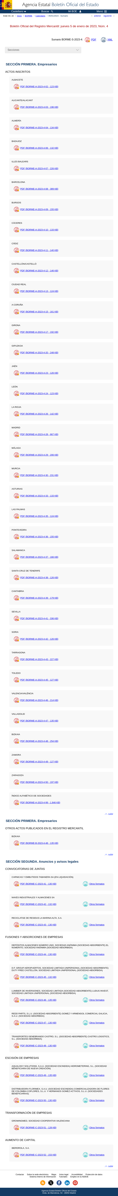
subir (110, 814)
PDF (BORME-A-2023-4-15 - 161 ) (39, 311)
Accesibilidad (77, 1174)
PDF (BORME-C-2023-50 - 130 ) (38, 1100)
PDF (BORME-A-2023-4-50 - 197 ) (39, 782)
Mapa (53, 1174)
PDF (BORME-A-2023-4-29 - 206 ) (39, 455)
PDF (93, 39)
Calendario (40, 16)
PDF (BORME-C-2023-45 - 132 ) (38, 977)
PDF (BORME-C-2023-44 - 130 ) (38, 954)
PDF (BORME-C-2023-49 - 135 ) (38, 1075)
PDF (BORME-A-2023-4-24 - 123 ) (39, 393)
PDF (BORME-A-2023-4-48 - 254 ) (39, 741)
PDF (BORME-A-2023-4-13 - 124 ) (39, 291)
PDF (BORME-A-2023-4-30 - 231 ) (39, 475)
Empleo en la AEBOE (79, 1177)
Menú (102, 11)
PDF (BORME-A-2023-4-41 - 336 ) (39, 618)
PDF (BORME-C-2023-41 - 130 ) (38, 884)
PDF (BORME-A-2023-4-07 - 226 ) (39, 168)
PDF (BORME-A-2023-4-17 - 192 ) (39, 332)
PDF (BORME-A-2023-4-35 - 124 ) (39, 516)
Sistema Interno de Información (43, 1177)
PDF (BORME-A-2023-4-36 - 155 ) (39, 536)
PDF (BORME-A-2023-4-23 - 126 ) (39, 373)
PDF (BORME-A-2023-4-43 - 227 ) (39, 659)
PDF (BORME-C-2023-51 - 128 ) (38, 1127)
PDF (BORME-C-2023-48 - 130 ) (38, 1045)
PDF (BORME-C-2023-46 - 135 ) (38, 1000)
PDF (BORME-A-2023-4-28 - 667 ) (39, 434)
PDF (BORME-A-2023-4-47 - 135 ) (39, 720)
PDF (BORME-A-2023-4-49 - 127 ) (39, 761)
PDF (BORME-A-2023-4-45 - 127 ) (39, 680)
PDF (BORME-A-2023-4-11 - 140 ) (39, 250)
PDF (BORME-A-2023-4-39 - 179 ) (39, 598)
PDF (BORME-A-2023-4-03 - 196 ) (39, 107)
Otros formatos (96, 884)
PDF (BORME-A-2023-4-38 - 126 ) (39, 577)
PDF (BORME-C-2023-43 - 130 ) (38, 924)
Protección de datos (94, 1174)
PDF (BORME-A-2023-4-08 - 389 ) (39, 189)
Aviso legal (63, 1174)
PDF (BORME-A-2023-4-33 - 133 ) (39, 496)
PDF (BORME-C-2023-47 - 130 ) (38, 1022)
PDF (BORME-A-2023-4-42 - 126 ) (39, 639)
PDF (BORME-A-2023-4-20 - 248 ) (39, 352)
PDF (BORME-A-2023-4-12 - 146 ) (39, 270)
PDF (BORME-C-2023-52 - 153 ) (38, 1155)
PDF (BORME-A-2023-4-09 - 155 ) (39, 209)
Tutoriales (63, 1177)
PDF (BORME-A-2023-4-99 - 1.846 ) (40, 802)
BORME (28, 16)
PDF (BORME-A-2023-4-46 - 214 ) (39, 700)
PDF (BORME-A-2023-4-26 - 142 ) (39, 414)
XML (110, 39)
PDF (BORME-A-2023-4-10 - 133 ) (39, 229)
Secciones (13, 50)
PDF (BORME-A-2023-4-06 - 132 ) (39, 148)
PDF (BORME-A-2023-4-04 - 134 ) (39, 127)
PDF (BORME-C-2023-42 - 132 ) (38, 904)
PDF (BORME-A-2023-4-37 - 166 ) (39, 557)
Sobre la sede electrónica (37, 1174)
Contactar (20, 1174)
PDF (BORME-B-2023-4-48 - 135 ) (39, 843)
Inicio (19, 16)
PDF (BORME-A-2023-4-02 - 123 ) (39, 86)
